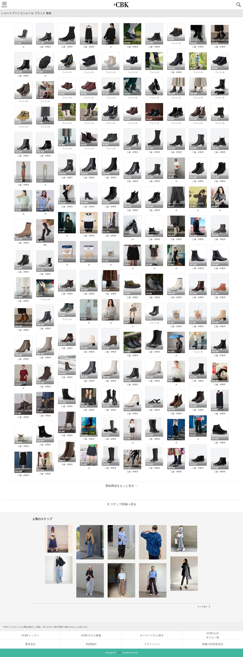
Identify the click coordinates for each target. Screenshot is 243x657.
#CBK (119, 653)
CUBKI (121, 4)
